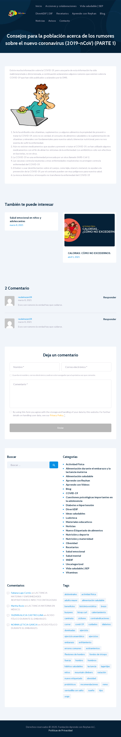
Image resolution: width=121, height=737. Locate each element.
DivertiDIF (72, 509)
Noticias (71, 526)
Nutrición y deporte (77, 534)
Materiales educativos (79, 521)
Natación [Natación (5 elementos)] (102, 672)
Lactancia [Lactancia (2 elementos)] (92, 666)
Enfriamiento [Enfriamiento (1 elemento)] (85, 642)
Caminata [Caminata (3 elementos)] (69, 618)
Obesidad (72, 542)
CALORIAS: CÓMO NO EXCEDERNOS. (89, 253)
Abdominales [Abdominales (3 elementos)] (71, 594)
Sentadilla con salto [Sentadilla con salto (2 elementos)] (74, 690)
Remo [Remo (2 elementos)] (105, 684)
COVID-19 (72, 493)
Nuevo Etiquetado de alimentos (84, 530)
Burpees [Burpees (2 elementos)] (69, 612)
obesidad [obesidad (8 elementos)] (91, 678)
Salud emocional (75, 551)
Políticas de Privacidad (60, 730)
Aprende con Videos (77, 484)
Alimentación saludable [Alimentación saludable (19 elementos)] (93, 600)
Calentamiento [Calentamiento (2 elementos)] (99, 612)
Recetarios (72, 547)
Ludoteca (71, 517)
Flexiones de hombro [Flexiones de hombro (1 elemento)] (75, 654)
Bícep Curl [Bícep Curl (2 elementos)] (82, 612)
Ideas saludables (75, 513)
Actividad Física (75, 464)
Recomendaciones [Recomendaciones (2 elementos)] (89, 684)
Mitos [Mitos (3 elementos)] (67, 672)
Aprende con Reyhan (78, 480)
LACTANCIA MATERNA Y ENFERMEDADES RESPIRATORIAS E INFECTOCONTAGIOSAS (34, 596)
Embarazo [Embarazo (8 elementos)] (69, 642)
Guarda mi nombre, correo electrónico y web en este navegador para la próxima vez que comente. (54, 375)
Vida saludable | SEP (77, 568)
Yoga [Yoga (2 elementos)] (67, 696)
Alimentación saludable (79, 476)
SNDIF (69, 559)
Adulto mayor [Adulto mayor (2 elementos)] (71, 600)
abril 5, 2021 (74, 257)
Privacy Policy (56, 415)
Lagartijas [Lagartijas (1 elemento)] (105, 666)
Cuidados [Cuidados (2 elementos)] (93, 624)
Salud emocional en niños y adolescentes (25, 219)
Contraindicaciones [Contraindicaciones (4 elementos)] (100, 618)
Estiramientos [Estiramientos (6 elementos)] (93, 648)
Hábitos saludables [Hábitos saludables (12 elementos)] (74, 666)
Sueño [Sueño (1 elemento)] (91, 690)
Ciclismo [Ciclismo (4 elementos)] (82, 618)
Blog (68, 488)
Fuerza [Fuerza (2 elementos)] (68, 660)
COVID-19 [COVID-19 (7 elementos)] (79, 624)
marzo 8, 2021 (16, 225)
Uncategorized (74, 564)
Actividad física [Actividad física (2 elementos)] (89, 594)
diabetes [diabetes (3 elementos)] (106, 624)
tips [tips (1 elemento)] (101, 690)
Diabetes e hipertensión (80, 505)
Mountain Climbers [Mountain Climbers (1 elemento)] (84, 672)
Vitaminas (72, 572)
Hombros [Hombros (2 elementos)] (92, 660)
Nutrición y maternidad (79, 538)
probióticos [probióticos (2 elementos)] (70, 684)
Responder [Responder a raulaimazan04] (109, 297)
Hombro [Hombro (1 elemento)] (79, 660)
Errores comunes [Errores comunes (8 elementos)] (73, 648)
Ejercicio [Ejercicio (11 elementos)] (84, 630)
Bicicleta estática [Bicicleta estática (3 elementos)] (88, 606)
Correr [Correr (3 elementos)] (68, 624)
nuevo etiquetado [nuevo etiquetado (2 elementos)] (73, 678)
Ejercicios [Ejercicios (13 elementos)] (93, 636)
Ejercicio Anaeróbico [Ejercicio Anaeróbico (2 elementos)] (74, 636)
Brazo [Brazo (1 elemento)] (103, 606)
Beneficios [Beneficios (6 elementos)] (70, 606)
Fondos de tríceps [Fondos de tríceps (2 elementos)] (98, 654)
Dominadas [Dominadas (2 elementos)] (70, 630)
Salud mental (73, 555)
